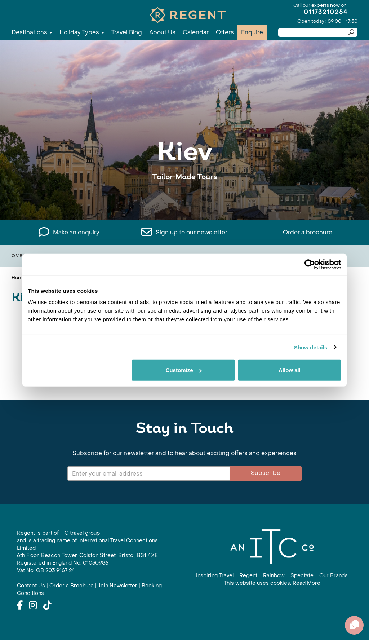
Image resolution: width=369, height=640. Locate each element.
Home (18, 277)
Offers (225, 32)
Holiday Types (81, 32)
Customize (184, 370)
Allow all (290, 370)
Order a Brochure (71, 585)
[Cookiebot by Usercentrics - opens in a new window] (309, 264)
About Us (162, 32)
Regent (248, 575)
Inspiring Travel (215, 575)
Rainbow (274, 575)
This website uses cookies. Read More (272, 583)
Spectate (302, 575)
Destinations (32, 32)
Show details (311, 347)
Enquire (252, 32)
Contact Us (31, 585)
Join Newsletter (117, 585)
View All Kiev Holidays (184, 199)
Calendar (196, 32)
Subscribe (265, 473)
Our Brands (333, 575)
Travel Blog (126, 32)
